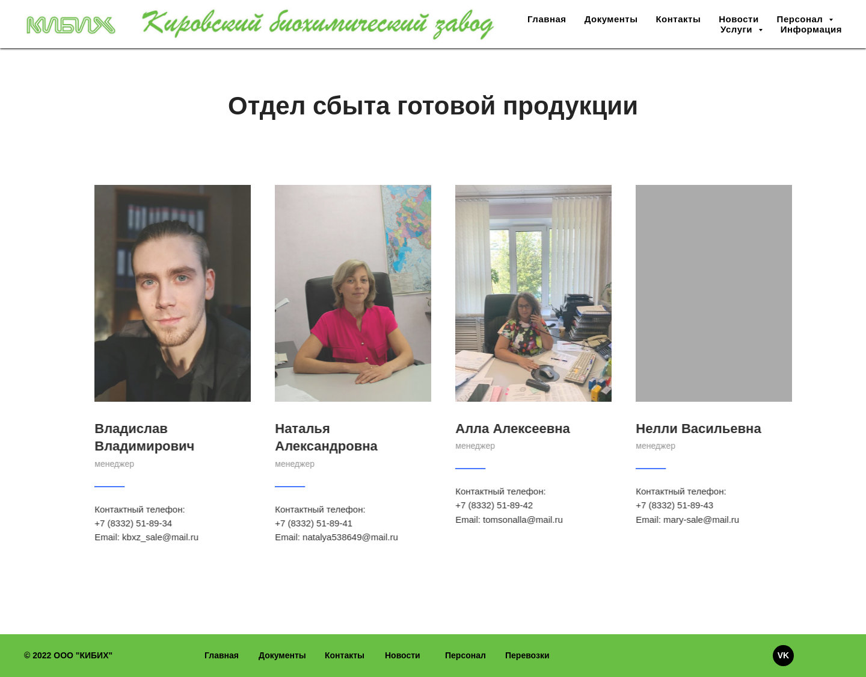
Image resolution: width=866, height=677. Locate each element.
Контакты (678, 19)
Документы (611, 19)
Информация (811, 29)
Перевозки (527, 655)
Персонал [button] (801, 19)
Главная (547, 19)
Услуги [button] (737, 29)
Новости (738, 19)
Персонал (465, 655)
